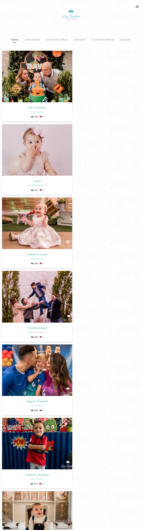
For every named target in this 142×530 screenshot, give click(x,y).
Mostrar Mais (71, 483)
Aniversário (32, 39)
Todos (14, 39)
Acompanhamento (102, 39)
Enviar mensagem (117, 510)
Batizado (125, 39)
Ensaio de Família (57, 39)
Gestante (80, 39)
